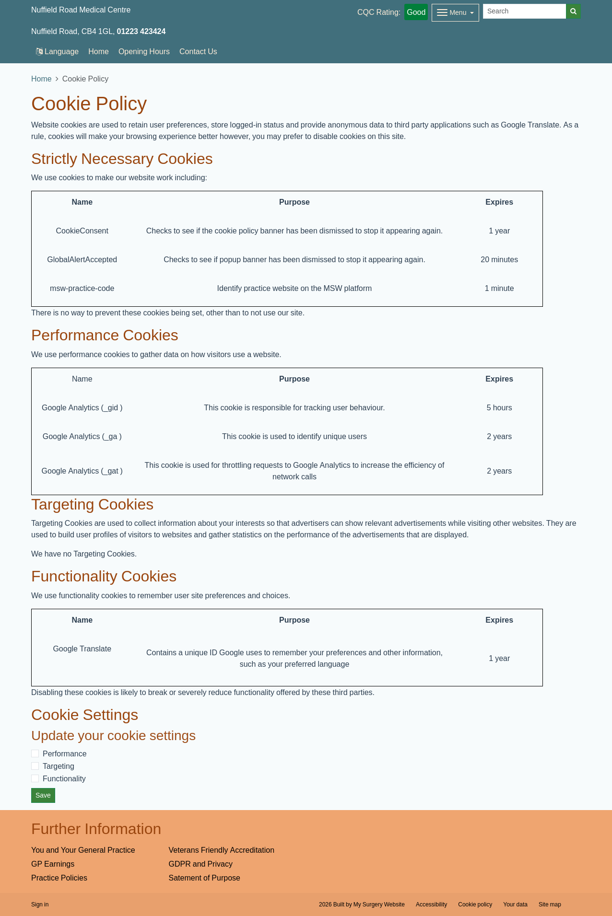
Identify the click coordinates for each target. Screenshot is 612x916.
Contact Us (198, 51)
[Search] (524, 11)
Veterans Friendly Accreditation (222, 850)
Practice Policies (59, 877)
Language (57, 51)
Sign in (39, 904)
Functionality (64, 778)
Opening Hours (144, 51)
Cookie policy (475, 904)
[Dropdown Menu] (455, 13)
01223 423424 (141, 31)
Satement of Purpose (204, 877)
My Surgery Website (379, 904)
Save (43, 795)
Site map (550, 904)
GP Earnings (52, 864)
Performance (65, 753)
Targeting (58, 766)
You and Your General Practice (83, 850)
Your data (515, 904)
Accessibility (431, 904)
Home (98, 51)
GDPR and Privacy (201, 864)
